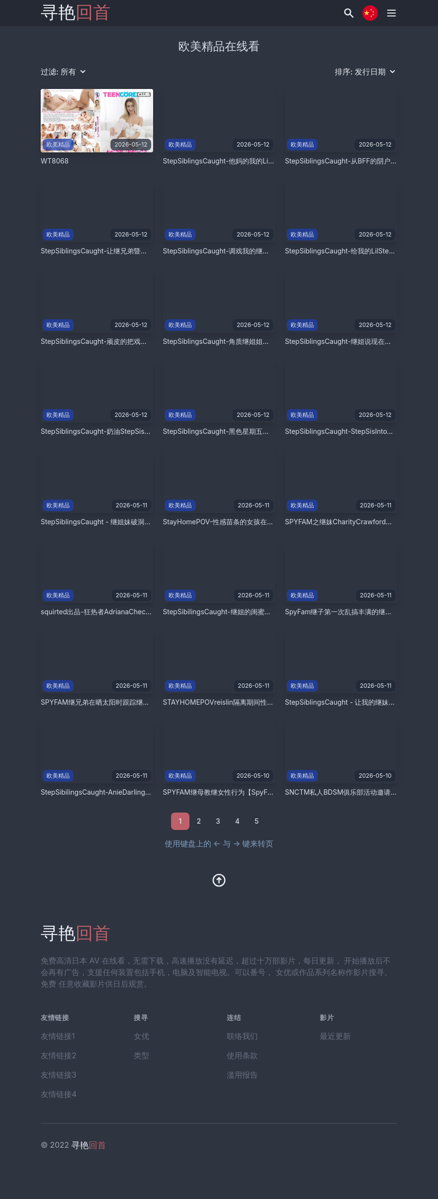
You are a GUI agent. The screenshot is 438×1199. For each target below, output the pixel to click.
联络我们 (242, 1036)
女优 (141, 1036)
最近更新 (335, 1036)
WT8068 (55, 161)
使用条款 (242, 1055)
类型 (141, 1055)
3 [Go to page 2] (218, 821)
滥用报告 (242, 1075)
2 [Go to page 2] (199, 821)
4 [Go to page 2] (237, 821)
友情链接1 (58, 1036)
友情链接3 (59, 1075)
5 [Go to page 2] (256, 821)
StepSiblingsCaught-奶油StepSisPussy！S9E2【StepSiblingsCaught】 (152, 431)
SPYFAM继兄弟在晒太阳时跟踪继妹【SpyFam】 (115, 702)
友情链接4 (59, 1094)
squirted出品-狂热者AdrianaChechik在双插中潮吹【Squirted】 (138, 611)
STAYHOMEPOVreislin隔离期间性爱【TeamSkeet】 (243, 702)
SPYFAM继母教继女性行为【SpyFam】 (223, 792)
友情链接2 (59, 1055)
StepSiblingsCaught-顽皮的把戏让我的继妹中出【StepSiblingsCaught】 (153, 341)
